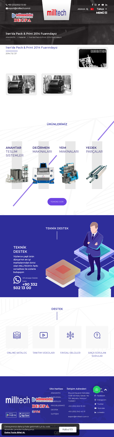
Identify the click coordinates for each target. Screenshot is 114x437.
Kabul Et (67, 429)
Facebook (100, 395)
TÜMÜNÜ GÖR (57, 202)
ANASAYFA (10, 37)
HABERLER (56, 401)
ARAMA (83, 9)
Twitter (99, 404)
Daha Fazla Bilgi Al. (14, 432)
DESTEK (54, 410)
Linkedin (99, 412)
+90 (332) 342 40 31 (76, 411)
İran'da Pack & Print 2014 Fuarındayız (45, 37)
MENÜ (101, 12)
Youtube (100, 408)
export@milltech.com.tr (18, 8)
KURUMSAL (56, 397)
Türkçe (97, 9)
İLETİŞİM (55, 414)
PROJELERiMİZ (58, 405)
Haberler (22, 37)
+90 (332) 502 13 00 (16, 4)
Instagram (100, 400)
